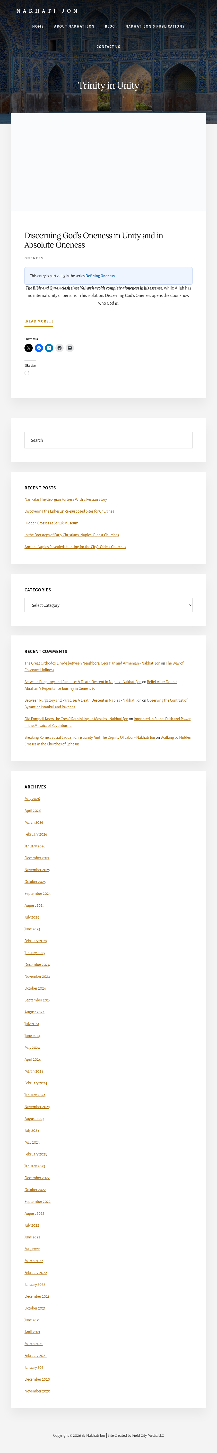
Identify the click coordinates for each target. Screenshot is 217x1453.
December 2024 (37, 965)
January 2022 (34, 1284)
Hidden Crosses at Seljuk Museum (51, 523)
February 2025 (35, 941)
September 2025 (37, 893)
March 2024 (33, 1071)
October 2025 (35, 882)
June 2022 (32, 1237)
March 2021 (33, 1344)
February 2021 (35, 1356)
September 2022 (37, 1202)
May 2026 (32, 799)
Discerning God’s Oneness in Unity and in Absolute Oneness (93, 240)
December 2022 (37, 1178)
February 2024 (35, 1083)
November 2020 (37, 1391)
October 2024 (35, 988)
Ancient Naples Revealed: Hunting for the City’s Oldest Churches (75, 547)
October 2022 (35, 1190)
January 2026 (34, 846)
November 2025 (37, 870)
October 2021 (34, 1308)
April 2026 (32, 811)
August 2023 (34, 1119)
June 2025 (32, 929)
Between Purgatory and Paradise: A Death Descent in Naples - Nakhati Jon (82, 682)
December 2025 (36, 858)
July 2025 (31, 917)
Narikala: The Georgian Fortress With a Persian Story (65, 499)
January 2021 (34, 1367)
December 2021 (36, 1296)
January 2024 (34, 1095)
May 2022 (32, 1249)
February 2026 (35, 834)
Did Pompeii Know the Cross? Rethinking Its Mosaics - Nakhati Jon (76, 719)
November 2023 (37, 1107)
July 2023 (31, 1130)
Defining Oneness (100, 276)
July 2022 (31, 1225)
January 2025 (34, 953)
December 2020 (37, 1379)
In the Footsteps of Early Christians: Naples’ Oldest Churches (71, 535)
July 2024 (31, 1024)
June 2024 (32, 1036)
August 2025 (34, 905)
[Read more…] (38, 322)
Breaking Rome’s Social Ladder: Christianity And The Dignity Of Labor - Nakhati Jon (89, 737)
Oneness (34, 258)
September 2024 (37, 1000)
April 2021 (32, 1332)
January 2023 (34, 1166)
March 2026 (33, 822)
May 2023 (32, 1142)
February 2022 (35, 1273)
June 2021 (32, 1320)
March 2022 (33, 1261)
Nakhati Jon (48, 10)
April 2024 (32, 1059)
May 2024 (32, 1048)
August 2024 (34, 1012)
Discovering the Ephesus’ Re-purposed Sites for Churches (69, 511)
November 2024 (37, 976)
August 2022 (34, 1213)
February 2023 (35, 1154)
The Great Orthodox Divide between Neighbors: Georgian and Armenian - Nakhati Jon (92, 663)
